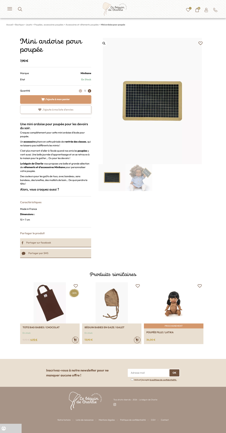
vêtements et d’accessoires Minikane (44, 167)
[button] (200, 43)
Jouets (29, 24)
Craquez (25, 132)
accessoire (30, 141)
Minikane (86, 73)
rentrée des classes (75, 141)
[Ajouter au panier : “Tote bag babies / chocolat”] (75, 340)
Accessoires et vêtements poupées (82, 24)
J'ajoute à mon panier (55, 99)
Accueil (9, 24)
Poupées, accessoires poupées (48, 24)
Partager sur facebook (36, 242)
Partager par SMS (35, 253)
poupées (82, 150)
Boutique (19, 24)
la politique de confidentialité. (163, 380)
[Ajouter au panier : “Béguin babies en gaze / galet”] (137, 340)
